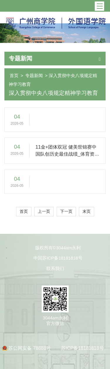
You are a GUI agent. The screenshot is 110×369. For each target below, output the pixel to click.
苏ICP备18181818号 (82, 348)
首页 (14, 75)
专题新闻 (34, 75)
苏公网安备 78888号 (30, 348)
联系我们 (55, 268)
